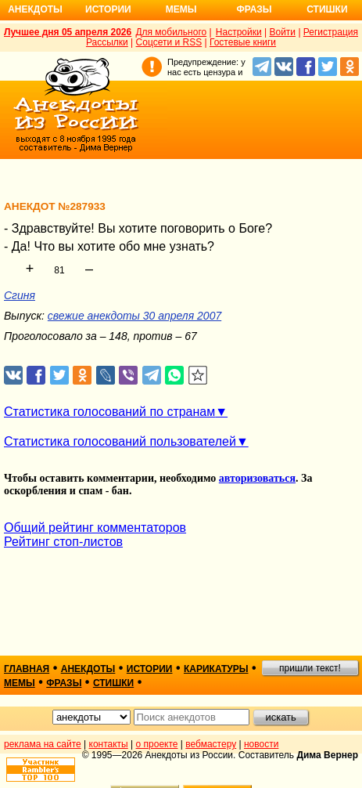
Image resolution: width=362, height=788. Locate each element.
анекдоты (88, 668)
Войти (282, 32)
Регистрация (330, 32)
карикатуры (216, 668)
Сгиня (19, 295)
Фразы (253, 9)
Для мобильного (170, 32)
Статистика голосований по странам (109, 411)
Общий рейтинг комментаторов (95, 527)
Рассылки (107, 42)
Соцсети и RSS (169, 42)
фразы (63, 683)
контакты (108, 744)
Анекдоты (35, 9)
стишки (113, 683)
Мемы (181, 9)
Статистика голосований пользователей (120, 441)
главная (26, 668)
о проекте (157, 744)
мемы (19, 683)
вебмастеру (210, 744)
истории (150, 668)
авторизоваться (257, 478)
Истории (108, 9)
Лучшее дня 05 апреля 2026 (67, 32)
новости (261, 744)
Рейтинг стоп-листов (63, 541)
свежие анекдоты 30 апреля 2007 (134, 315)
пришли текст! (310, 668)
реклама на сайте (42, 744)
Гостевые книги (243, 42)
